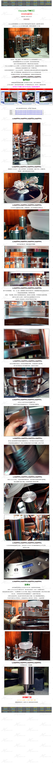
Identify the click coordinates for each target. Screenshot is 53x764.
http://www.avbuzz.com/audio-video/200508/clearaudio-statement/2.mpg (29, 112)
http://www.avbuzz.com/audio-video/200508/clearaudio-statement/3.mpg (29, 113)
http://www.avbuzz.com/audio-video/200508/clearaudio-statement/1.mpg (29, 110)
